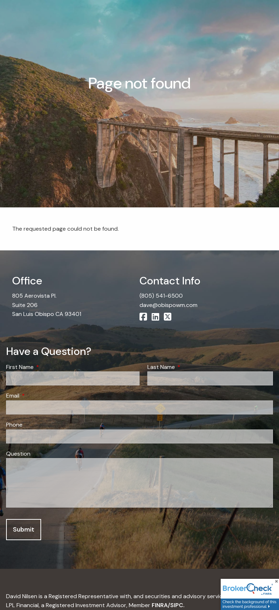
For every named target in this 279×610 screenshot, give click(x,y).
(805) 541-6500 (161, 295)
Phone (14, 424)
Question (18, 453)
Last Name (188, 367)
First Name (47, 367)
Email (40, 395)
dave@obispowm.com (168, 305)
